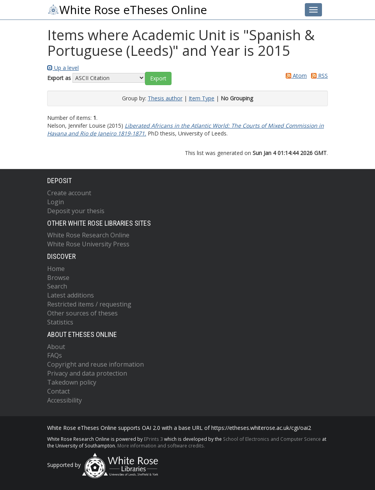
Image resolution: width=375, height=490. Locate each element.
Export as (59, 78)
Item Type (201, 98)
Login (55, 202)
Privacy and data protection (87, 373)
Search (57, 286)
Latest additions (70, 295)
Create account (69, 193)
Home (56, 268)
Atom (295, 75)
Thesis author (165, 98)
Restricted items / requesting (89, 304)
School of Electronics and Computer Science (272, 439)
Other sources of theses (82, 313)
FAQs (54, 355)
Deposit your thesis (75, 211)
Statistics (60, 322)
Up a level (63, 67)
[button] (158, 78)
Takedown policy (71, 382)
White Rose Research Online (88, 235)
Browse (58, 277)
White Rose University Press (88, 244)
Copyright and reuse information (95, 364)
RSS (318, 75)
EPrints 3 (153, 439)
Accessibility (64, 400)
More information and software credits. (161, 445)
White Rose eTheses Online (127, 10)
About (56, 346)
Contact (58, 391)
